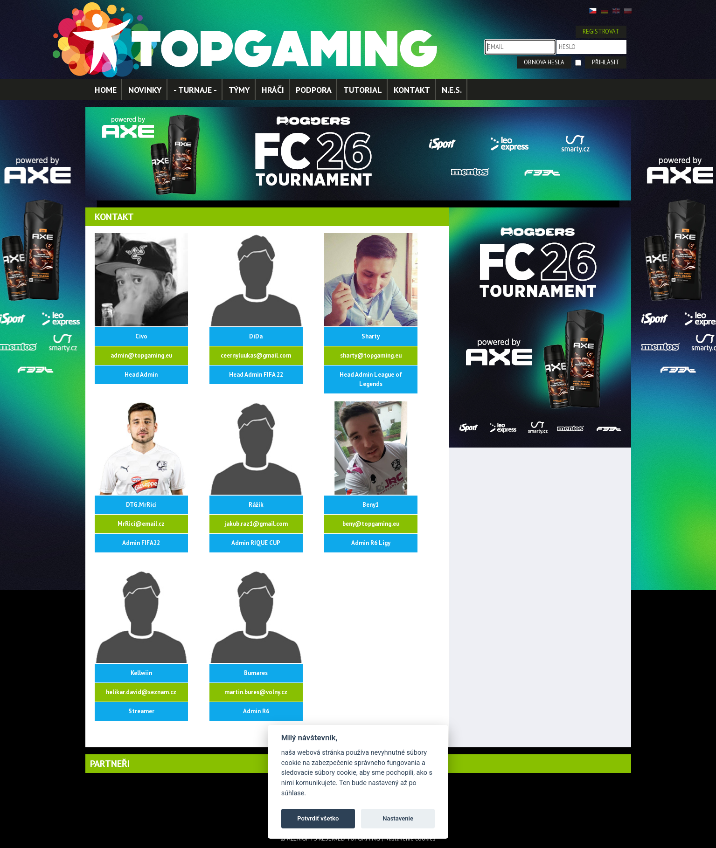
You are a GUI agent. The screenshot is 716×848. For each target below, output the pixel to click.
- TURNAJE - (195, 89)
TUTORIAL (362, 89)
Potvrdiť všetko (318, 818)
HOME (106, 89)
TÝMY (239, 89)
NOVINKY (145, 89)
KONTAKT (412, 89)
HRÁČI (273, 89)
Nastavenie (397, 818)
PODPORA (314, 89)
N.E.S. (452, 89)
